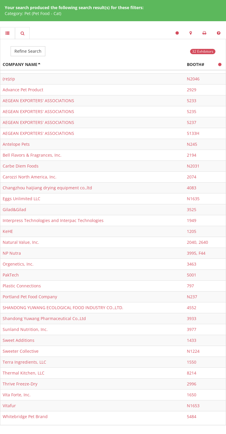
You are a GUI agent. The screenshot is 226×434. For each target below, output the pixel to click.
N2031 (193, 166)
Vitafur (9, 405)
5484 (191, 416)
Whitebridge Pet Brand (25, 416)
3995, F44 (196, 253)
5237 (191, 122)
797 (190, 286)
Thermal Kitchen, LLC (23, 373)
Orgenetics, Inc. (18, 264)
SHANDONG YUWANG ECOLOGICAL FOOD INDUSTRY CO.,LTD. (63, 307)
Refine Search (27, 51)
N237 (192, 296)
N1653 (193, 405)
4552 (191, 307)
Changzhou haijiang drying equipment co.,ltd (47, 188)
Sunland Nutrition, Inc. (25, 329)
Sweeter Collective (21, 351)
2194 (191, 155)
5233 (191, 100)
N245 (192, 144)
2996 (191, 384)
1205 (191, 231)
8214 (191, 373)
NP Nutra (12, 253)
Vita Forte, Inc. (17, 394)
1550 (191, 362)
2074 (191, 177)
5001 (191, 275)
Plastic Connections (22, 286)
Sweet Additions (18, 340)
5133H (193, 133)
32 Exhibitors (202, 51)
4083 (191, 188)
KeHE (8, 231)
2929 (191, 89)
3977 (191, 329)
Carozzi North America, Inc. (29, 177)
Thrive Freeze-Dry (20, 384)
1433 (191, 340)
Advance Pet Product (23, 89)
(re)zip (9, 79)
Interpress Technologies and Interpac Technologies (53, 220)
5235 (191, 111)
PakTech (11, 275)
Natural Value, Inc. (21, 242)
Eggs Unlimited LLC (21, 198)
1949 (191, 220)
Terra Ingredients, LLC (24, 362)
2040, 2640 (197, 242)
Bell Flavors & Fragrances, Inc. (32, 155)
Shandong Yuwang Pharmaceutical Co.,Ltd (44, 318)
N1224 (193, 351)
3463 (191, 264)
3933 (191, 318)
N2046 (193, 79)
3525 (191, 209)
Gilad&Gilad (14, 209)
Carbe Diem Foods (21, 166)
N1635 (193, 198)
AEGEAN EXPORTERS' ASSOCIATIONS (38, 100)
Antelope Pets (16, 144)
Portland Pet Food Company (30, 296)
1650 (191, 394)
